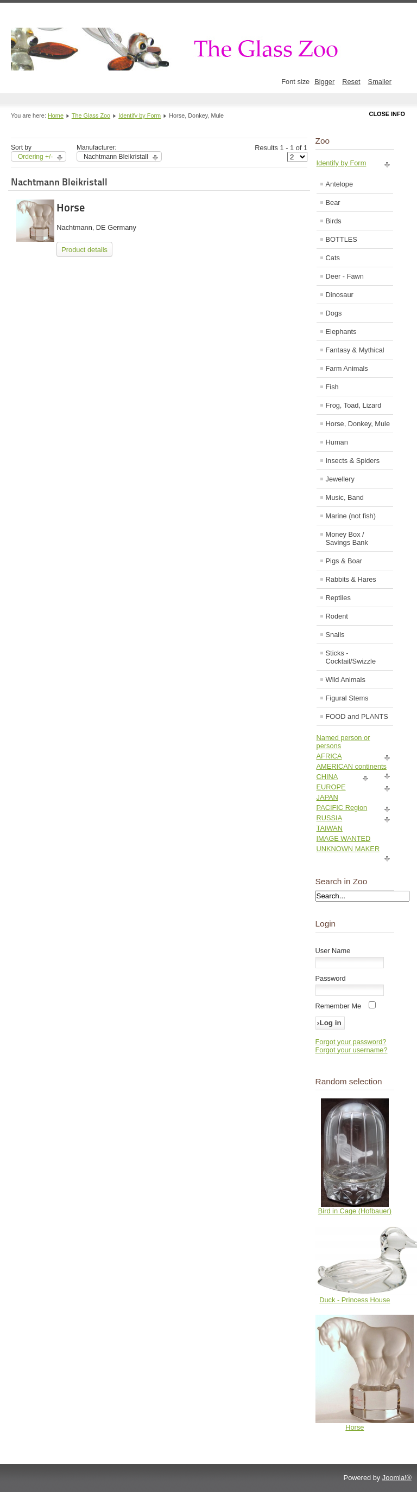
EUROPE (331, 787)
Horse (70, 207)
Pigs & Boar (344, 561)
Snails (335, 635)
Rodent (337, 616)
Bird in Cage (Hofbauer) (354, 1211)
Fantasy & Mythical (355, 350)
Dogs (334, 313)
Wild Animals (345, 680)
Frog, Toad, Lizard (354, 405)
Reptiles (338, 598)
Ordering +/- (35, 156)
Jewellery (340, 479)
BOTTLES (341, 239)
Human (337, 442)
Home (56, 115)
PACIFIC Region (342, 807)
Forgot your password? (351, 1042)
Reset (351, 82)
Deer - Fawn (345, 276)
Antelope (339, 184)
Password (330, 978)
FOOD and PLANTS (357, 716)
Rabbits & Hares (351, 579)
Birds (334, 221)
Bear (333, 202)
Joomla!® (397, 1478)
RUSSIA (330, 818)
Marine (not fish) (351, 516)
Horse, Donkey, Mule (358, 424)
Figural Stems (347, 698)
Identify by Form (139, 115)
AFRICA (329, 756)
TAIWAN (330, 828)
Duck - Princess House (354, 1300)
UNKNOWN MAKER (348, 849)
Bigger (324, 82)
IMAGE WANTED (344, 838)
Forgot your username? (351, 1050)
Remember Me (338, 1006)
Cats (333, 258)
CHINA (327, 777)
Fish (332, 387)
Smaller (379, 82)
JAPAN (327, 797)
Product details (84, 250)
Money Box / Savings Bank (347, 538)
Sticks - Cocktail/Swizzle (351, 657)
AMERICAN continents (352, 766)
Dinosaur (339, 295)
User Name (333, 951)
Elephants (341, 331)
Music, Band (345, 497)
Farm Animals (347, 368)
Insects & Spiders (353, 460)
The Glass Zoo (91, 115)
